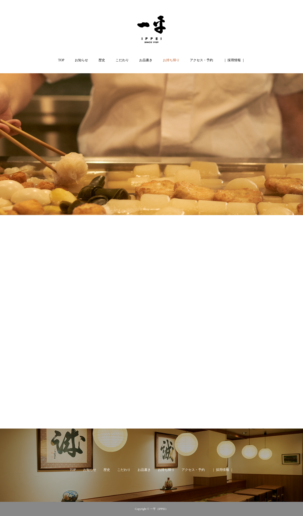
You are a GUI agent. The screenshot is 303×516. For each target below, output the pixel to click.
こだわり (122, 60)
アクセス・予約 (201, 60)
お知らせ (81, 60)
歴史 (101, 60)
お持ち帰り (171, 60)
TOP (61, 60)
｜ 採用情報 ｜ (234, 60)
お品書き (145, 60)
